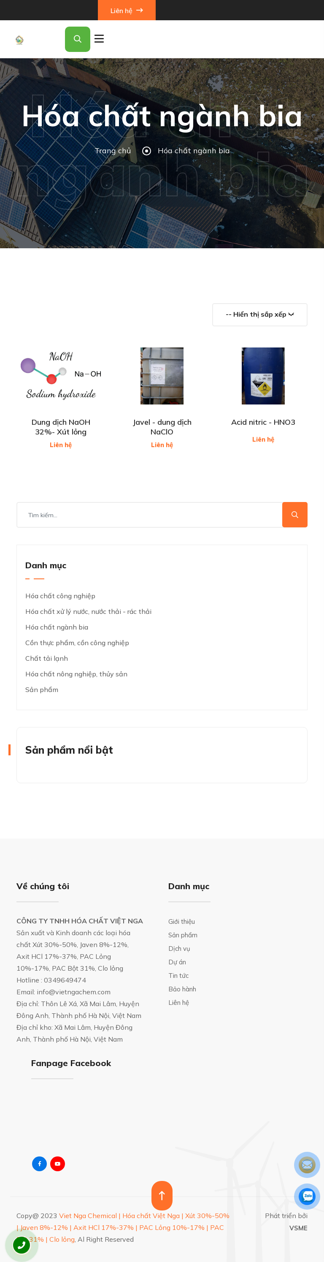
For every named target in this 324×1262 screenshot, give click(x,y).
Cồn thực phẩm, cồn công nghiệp (77, 642)
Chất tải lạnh (46, 658)
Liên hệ (127, 10)
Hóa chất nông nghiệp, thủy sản (76, 673)
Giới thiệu (181, 921)
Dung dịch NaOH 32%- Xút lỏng (61, 427)
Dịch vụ (179, 948)
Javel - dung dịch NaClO (162, 427)
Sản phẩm (41, 689)
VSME (298, 1228)
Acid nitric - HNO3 (263, 422)
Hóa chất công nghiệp (60, 595)
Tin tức (178, 976)
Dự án (177, 962)
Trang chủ (112, 150)
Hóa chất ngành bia (56, 627)
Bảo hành (182, 989)
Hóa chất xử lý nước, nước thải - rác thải (88, 611)
